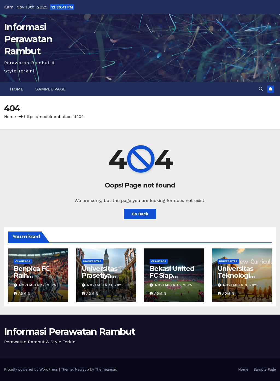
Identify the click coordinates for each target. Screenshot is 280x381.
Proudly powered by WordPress (31, 369)
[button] (261, 89)
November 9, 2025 (240, 285)
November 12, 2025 (37, 285)
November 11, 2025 (105, 285)
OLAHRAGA (22, 261)
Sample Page (50, 89)
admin (22, 293)
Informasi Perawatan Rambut (28, 39)
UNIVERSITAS (92, 261)
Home (16, 89)
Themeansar (105, 369)
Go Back (140, 214)
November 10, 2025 (173, 285)
